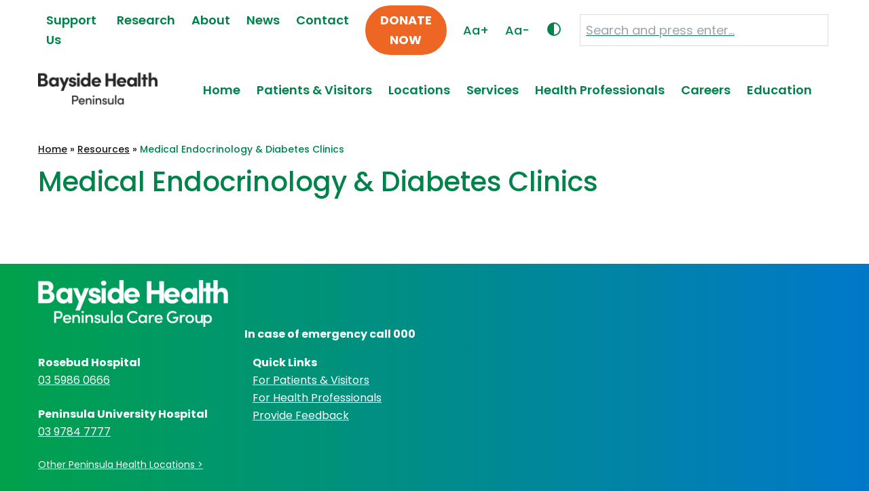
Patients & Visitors (314, 89)
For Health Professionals (317, 398)
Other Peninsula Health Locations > (120, 464)
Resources (103, 149)
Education (779, 89)
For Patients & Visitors (311, 380)
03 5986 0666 (74, 380)
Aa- (517, 30)
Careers (706, 89)
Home (221, 89)
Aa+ (476, 30)
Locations (419, 89)
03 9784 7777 (74, 431)
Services (492, 89)
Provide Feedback (301, 415)
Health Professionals (600, 89)
